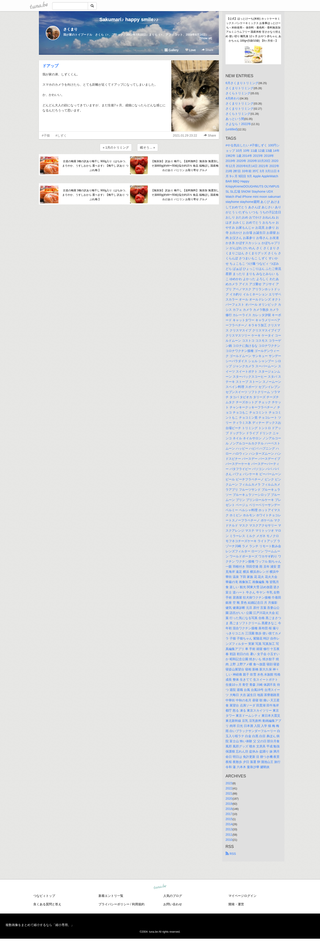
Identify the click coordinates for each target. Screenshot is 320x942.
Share (207, 50)
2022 (229, 788)
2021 (229, 793)
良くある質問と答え (47, 904)
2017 (229, 814)
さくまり (70, 29)
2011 (229, 834)
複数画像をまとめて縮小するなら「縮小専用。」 (40, 925)
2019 (229, 803)
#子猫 (46, 135)
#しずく (61, 135)
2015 (229, 819)
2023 (229, 783)
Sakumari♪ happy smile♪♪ (128, 19)
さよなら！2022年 (238, 124)
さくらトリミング (238, 93)
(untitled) (232, 129)
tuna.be (160, 887)
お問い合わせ (172, 904)
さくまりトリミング (240, 88)
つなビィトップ (44, 896)
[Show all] (206, 38)
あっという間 (235, 119)
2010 (229, 839)
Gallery (171, 50)
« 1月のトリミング (116, 147)
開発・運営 (236, 904)
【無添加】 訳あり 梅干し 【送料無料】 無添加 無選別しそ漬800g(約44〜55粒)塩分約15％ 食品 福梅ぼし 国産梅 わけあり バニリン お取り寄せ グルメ (185, 166)
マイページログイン (242, 896)
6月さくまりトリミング (242, 83)
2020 (229, 798)
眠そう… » (147, 147)
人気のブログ (172, 896)
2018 (229, 809)
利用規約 (138, 904)
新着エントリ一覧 (110, 896)
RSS (231, 853)
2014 (229, 824)
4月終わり (233, 98)
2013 (229, 829)
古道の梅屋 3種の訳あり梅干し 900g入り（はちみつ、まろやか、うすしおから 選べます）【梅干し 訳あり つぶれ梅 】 (95, 166)
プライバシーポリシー (114, 904)
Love (190, 50)
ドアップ (50, 66)
